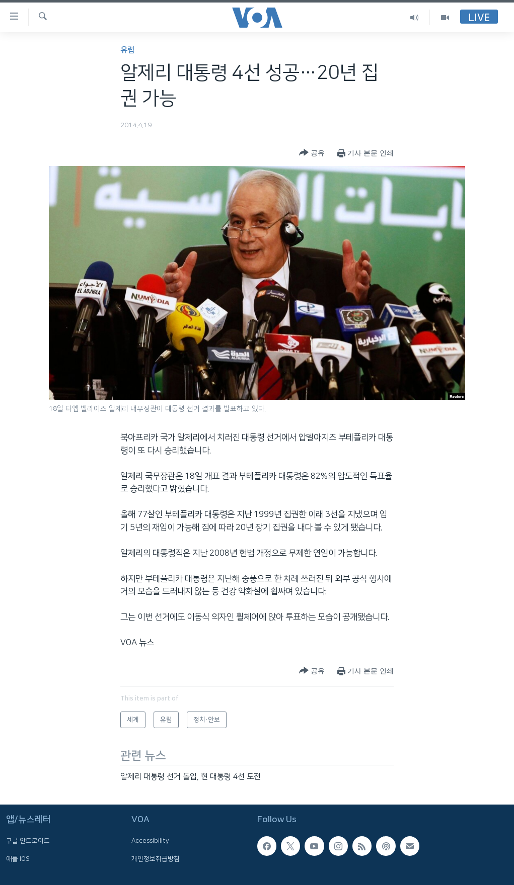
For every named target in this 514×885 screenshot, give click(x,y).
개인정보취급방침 (155, 858)
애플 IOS (18, 858)
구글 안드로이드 (28, 841)
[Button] (312, 153)
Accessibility (150, 841)
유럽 (127, 50)
